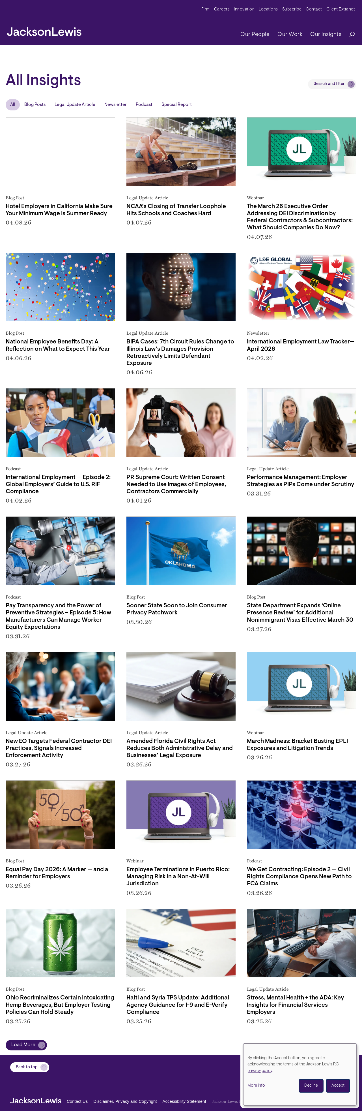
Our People (255, 34)
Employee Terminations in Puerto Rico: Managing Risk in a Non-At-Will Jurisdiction (178, 877)
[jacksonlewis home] (44, 30)
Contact (314, 9)
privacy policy (259, 1071)
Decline (311, 1086)
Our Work (289, 34)
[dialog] (299, 1074)
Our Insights (325, 34)
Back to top (27, 1067)
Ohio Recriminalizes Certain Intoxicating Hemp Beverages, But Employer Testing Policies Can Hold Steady (60, 1005)
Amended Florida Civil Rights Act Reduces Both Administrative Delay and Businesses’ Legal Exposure (179, 748)
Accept (337, 1086)
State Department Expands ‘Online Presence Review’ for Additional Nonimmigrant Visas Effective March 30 (300, 613)
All (12, 104)
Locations (268, 9)
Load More (23, 1045)
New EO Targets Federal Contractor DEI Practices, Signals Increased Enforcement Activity (59, 748)
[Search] (349, 34)
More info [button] (256, 1086)
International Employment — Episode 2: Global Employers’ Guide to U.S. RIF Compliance (58, 485)
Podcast (144, 104)
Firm (205, 9)
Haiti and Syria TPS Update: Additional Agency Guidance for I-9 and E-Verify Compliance (177, 1005)
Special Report (176, 104)
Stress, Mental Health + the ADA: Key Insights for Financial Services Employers (295, 1005)
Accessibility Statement (184, 1101)
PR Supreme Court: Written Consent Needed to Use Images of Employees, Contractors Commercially (176, 485)
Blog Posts (35, 104)
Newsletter (115, 104)
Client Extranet (340, 9)
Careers (222, 9)
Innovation (244, 9)
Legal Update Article (75, 104)
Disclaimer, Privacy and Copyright (125, 1101)
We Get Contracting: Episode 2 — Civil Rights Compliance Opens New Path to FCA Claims (299, 877)
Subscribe (292, 9)
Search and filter (329, 84)
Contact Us (77, 1101)
